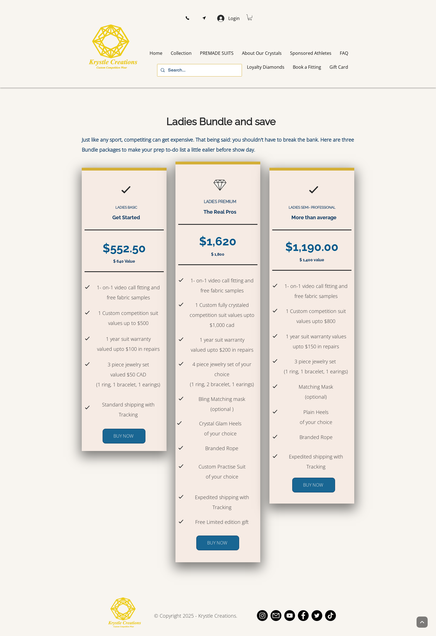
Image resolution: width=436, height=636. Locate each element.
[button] (187, 18)
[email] (276, 615)
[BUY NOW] (124, 436)
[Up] (422, 622)
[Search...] (199, 70)
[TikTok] (330, 615)
